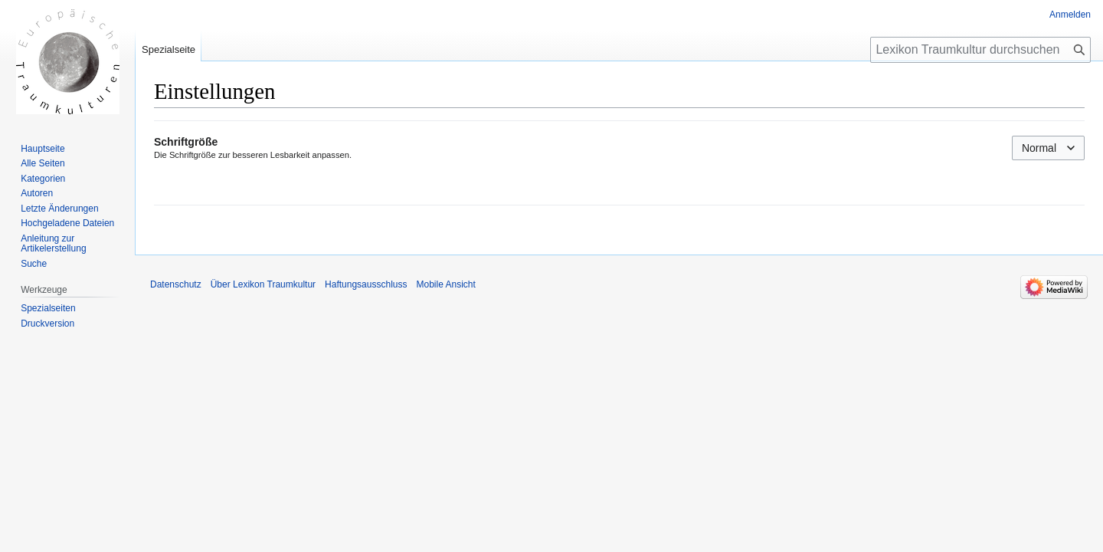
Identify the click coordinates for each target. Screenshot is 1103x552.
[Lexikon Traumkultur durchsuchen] (980, 50)
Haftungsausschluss (366, 284)
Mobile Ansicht (445, 284)
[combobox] (1048, 148)
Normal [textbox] (1039, 148)
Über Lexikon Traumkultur (263, 284)
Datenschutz (175, 284)
